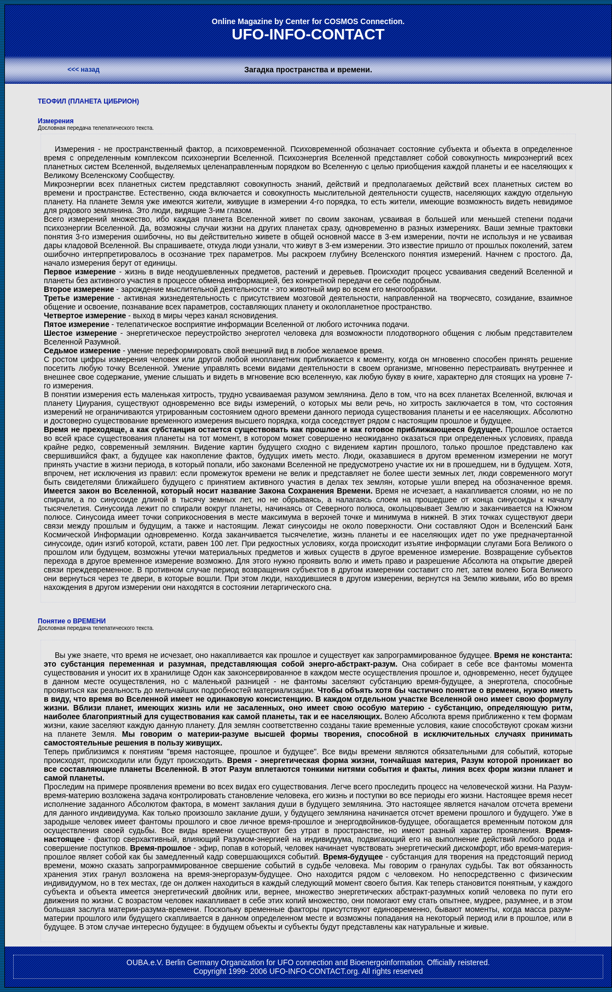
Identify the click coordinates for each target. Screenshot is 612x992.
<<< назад (83, 69)
